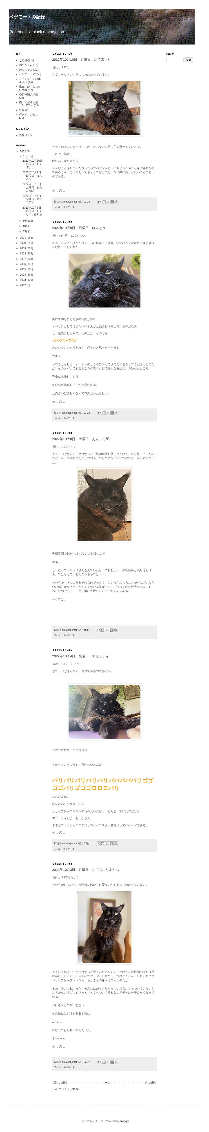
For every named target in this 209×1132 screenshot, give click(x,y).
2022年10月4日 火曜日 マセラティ (80, 656)
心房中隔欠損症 (28, 94)
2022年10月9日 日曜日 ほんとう (79, 228)
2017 (23, 259)
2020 (23, 243)
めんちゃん (26, 69)
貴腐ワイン (26, 135)
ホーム (106, 1082)
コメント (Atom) (69, 1089)
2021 (23, 237)
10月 (26, 156)
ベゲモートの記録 (27, 16)
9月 (25, 220)
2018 (23, 253)
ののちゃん (26, 65)
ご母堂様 (24, 60)
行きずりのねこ (28, 114)
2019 (23, 248)
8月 (25, 225)
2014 (23, 274)
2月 (25, 231)
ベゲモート (69, 207)
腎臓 (21, 110)
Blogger (124, 1121)
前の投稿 (150, 1082)
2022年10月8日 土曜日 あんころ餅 (80, 439)
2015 (23, 269)
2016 (23, 264)
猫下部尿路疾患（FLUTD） (28, 104)
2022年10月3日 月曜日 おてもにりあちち (85, 869)
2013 (23, 279)
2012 (23, 285)
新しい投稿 (60, 1082)
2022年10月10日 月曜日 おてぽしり (81, 59)
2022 (23, 151)
